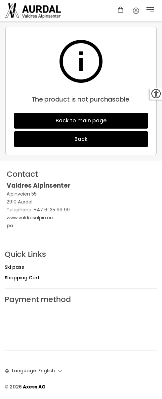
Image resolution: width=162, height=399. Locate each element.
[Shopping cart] (120, 10)
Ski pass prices (21, 319)
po (33, 225)
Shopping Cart (22, 277)
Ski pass (14, 267)
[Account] (136, 10)
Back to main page (81, 120)
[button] (150, 10)
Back (81, 139)
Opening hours (22, 311)
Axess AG (34, 387)
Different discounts (27, 327)
